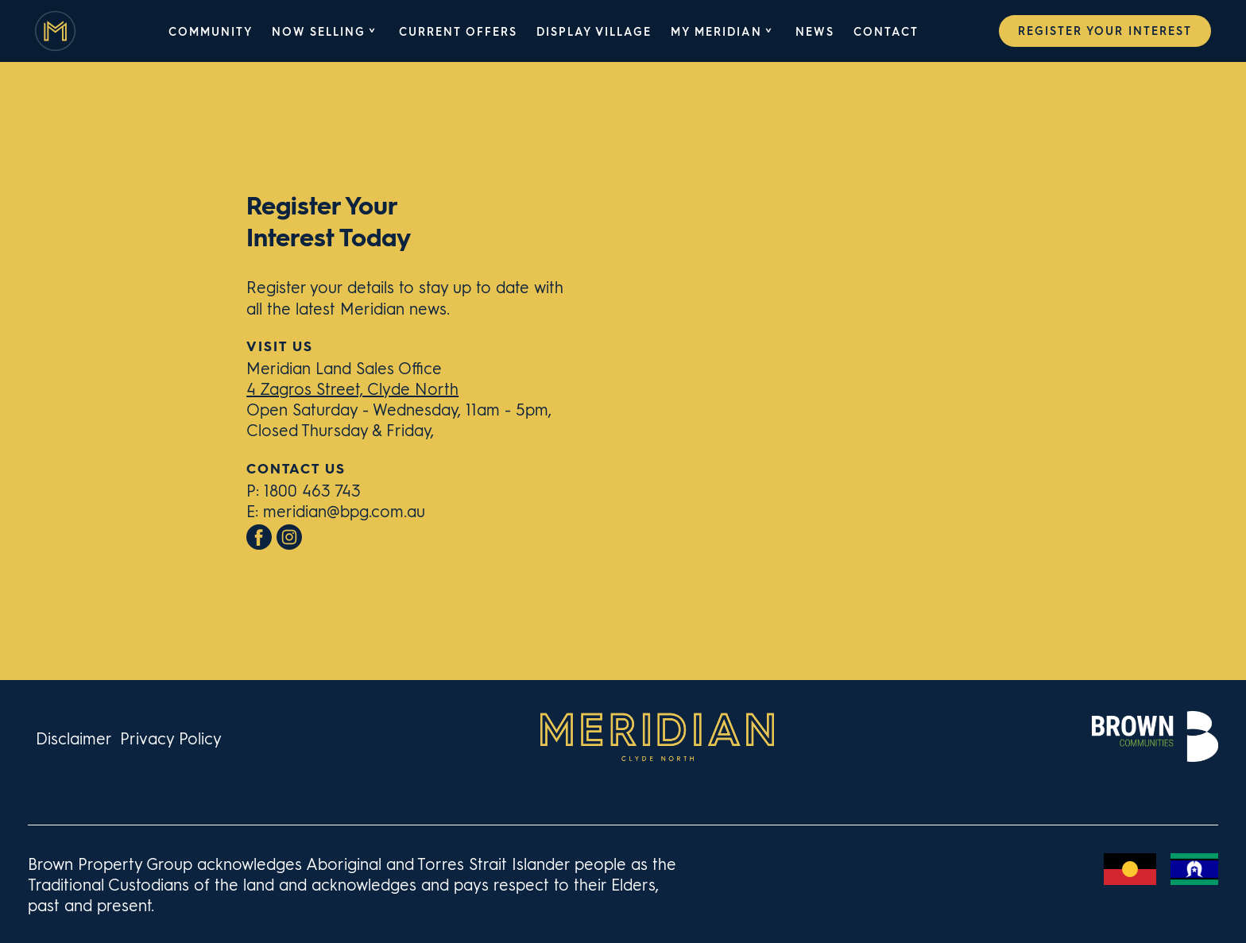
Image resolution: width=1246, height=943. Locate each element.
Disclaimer (74, 738)
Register (1105, 30)
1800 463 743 (312, 490)
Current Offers (458, 31)
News (814, 31)
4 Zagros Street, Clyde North (352, 388)
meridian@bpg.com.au (344, 510)
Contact (886, 31)
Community (210, 31)
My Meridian (716, 31)
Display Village (594, 31)
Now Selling (319, 31)
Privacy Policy (171, 738)
